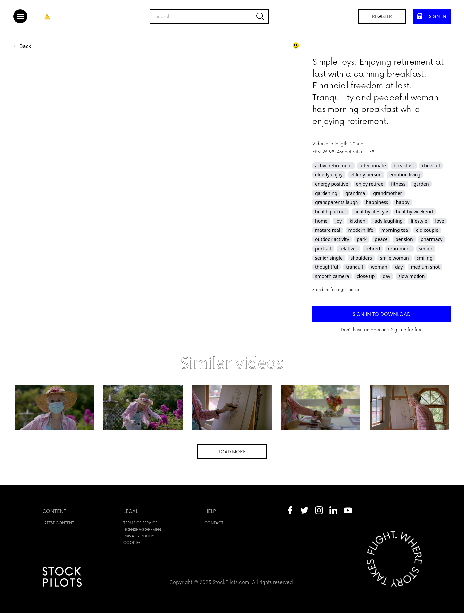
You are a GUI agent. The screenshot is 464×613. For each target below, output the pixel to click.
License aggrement (143, 529)
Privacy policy (138, 536)
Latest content (58, 523)
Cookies (131, 542)
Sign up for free (407, 329)
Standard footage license (335, 289)
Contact (213, 523)
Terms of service (140, 523)
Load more (232, 451)
